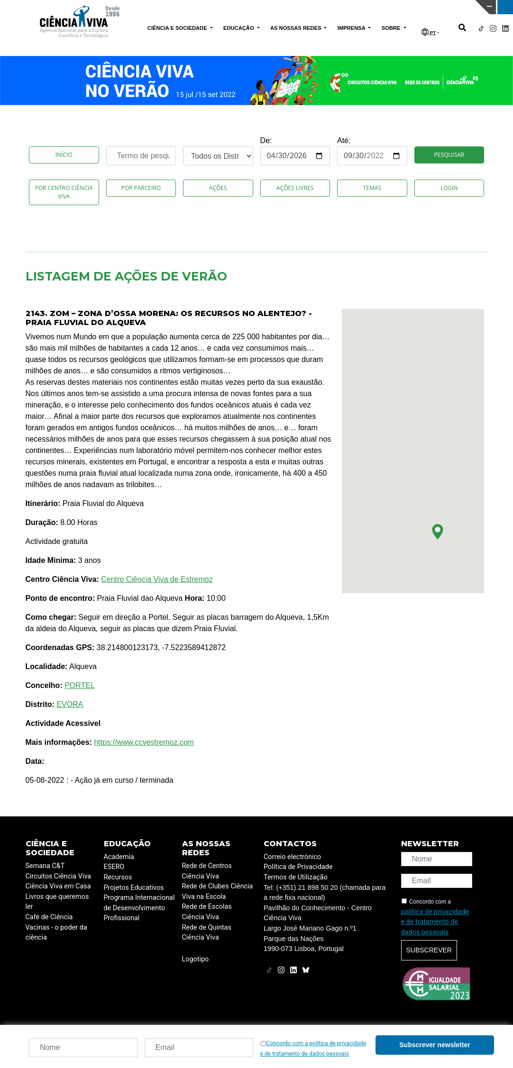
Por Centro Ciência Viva (64, 192)
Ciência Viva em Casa (58, 886)
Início (64, 155)
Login (449, 188)
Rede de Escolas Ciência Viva (207, 912)
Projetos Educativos (134, 888)
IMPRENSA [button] (352, 28)
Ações (218, 188)
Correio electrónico (292, 857)
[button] (437, 531)
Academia (119, 857)
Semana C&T (45, 866)
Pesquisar (449, 155)
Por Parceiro (141, 188)
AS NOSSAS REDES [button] (296, 28)
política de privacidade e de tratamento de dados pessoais (435, 922)
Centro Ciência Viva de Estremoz (156, 579)
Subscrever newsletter (434, 1045)
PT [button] (428, 32)
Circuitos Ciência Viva (59, 876)
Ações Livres (294, 188)
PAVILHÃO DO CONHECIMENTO (223, 6)
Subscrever (429, 950)
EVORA (69, 704)
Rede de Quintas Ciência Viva (206, 932)
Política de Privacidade (298, 867)
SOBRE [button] (392, 28)
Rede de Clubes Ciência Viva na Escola (217, 891)
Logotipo (195, 959)
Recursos (118, 877)
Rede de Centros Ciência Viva (207, 871)
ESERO (114, 867)
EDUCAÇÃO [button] (239, 28)
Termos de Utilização (296, 877)
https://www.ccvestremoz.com (144, 742)
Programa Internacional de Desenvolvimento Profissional (139, 908)
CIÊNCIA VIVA (340, 7)
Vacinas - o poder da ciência (56, 932)
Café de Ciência (49, 917)
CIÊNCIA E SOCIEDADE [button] (178, 28)
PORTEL (79, 685)
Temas (372, 188)
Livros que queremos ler (57, 902)
